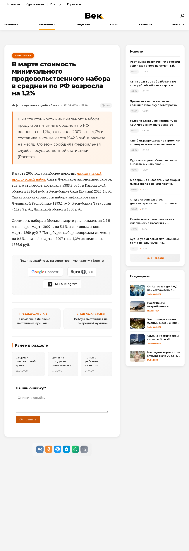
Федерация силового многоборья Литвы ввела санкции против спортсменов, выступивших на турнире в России (155, 182)
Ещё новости (155, 257)
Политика (11, 24)
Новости (13, 4)
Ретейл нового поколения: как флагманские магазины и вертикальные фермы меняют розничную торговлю (152, 221)
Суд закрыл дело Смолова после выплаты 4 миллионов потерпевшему (153, 162)
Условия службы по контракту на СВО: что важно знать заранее (153, 122)
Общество (83, 24)
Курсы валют (35, 4)
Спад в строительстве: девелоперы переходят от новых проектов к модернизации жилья (154, 201)
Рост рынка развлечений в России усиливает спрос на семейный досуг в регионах (155, 64)
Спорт (114, 24)
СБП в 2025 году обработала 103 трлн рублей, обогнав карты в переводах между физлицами (153, 83)
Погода (55, 4)
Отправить (27, 419)
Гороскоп (74, 4)
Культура (145, 24)
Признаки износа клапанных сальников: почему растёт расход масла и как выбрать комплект (154, 103)
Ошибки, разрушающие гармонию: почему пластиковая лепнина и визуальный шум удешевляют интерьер (155, 142)
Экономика (47, 24)
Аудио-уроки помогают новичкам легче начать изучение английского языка (154, 241)
